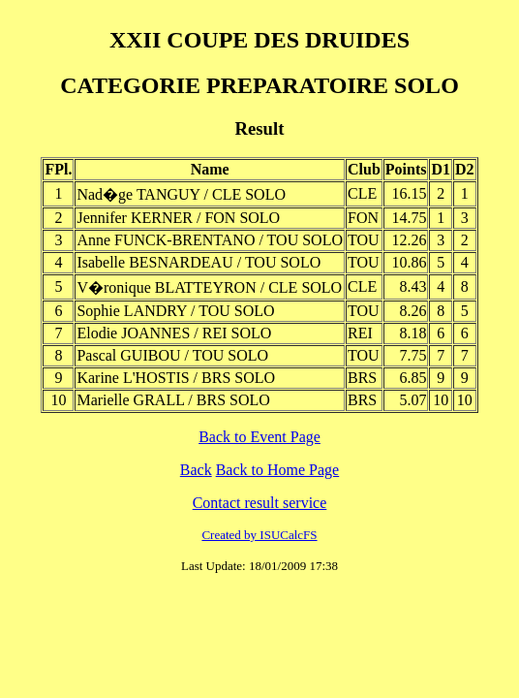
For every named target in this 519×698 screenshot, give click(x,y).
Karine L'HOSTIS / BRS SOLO (175, 377)
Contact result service (260, 502)
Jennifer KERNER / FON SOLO (178, 217)
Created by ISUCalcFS (259, 534)
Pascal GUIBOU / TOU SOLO (172, 355)
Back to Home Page (278, 469)
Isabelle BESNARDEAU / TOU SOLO (198, 262)
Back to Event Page (259, 436)
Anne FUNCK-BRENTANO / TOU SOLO (209, 240)
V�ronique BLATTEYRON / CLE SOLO (209, 287)
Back (196, 469)
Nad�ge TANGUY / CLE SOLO (181, 194)
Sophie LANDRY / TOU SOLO (175, 310)
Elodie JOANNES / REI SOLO (173, 333)
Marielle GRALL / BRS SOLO (172, 400)
